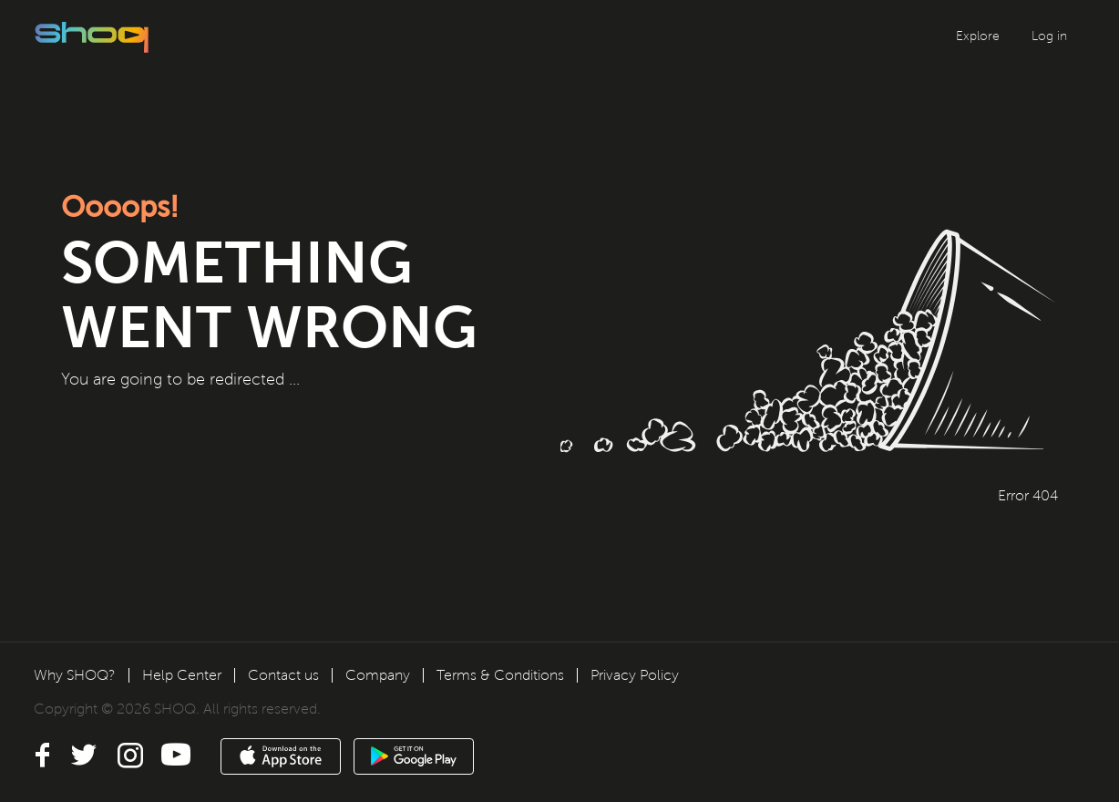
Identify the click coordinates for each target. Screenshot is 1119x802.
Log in (1049, 36)
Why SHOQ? (75, 675)
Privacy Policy (634, 675)
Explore (978, 36)
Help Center (181, 675)
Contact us (283, 675)
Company (377, 675)
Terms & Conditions (500, 675)
